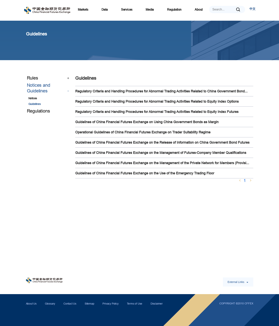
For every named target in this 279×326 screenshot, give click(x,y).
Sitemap (89, 303)
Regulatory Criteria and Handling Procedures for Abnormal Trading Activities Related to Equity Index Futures (156, 112)
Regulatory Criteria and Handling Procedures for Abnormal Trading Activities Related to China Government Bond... (161, 91)
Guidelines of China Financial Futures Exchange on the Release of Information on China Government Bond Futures (162, 142)
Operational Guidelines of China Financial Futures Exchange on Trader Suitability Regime (142, 132)
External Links (238, 281)
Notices (32, 98)
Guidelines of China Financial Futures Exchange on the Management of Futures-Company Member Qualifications (160, 153)
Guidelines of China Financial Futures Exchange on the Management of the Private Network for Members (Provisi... (162, 163)
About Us (31, 303)
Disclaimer (157, 303)
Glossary (50, 303)
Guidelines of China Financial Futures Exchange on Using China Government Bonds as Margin (147, 122)
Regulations (38, 111)
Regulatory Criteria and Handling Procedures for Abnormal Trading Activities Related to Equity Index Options (157, 101)
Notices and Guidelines (48, 88)
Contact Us (69, 303)
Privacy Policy (110, 303)
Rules (48, 78)
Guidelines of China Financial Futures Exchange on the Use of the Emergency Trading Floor (144, 173)
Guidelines (34, 104)
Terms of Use (134, 303)
